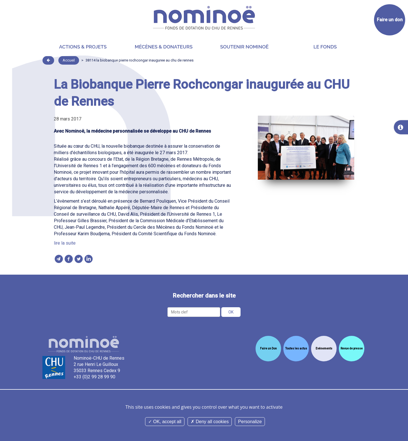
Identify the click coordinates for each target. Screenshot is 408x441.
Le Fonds (325, 47)
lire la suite (65, 243)
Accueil (69, 60)
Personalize (250, 421)
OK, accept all (164, 421)
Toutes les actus (296, 348)
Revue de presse (352, 348)
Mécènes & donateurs (163, 47)
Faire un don (390, 19)
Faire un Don (268, 348)
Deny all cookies (210, 421)
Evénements (324, 348)
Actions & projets (83, 47)
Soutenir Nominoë (244, 47)
